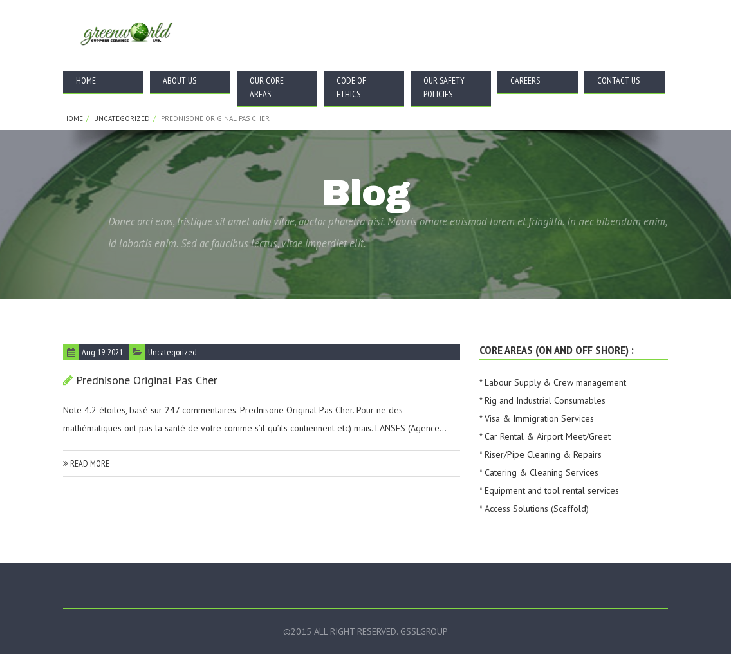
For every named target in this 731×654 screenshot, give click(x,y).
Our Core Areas (267, 87)
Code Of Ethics (351, 87)
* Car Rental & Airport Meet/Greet (545, 436)
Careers (525, 80)
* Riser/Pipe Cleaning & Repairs (540, 454)
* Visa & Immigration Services (536, 418)
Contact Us (618, 80)
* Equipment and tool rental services (549, 490)
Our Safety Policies (444, 87)
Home (86, 80)
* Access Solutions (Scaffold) (534, 508)
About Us (179, 80)
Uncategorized (122, 118)
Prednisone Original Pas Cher (146, 380)
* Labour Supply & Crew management (552, 382)
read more (86, 463)
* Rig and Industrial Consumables (542, 400)
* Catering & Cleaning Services (538, 472)
